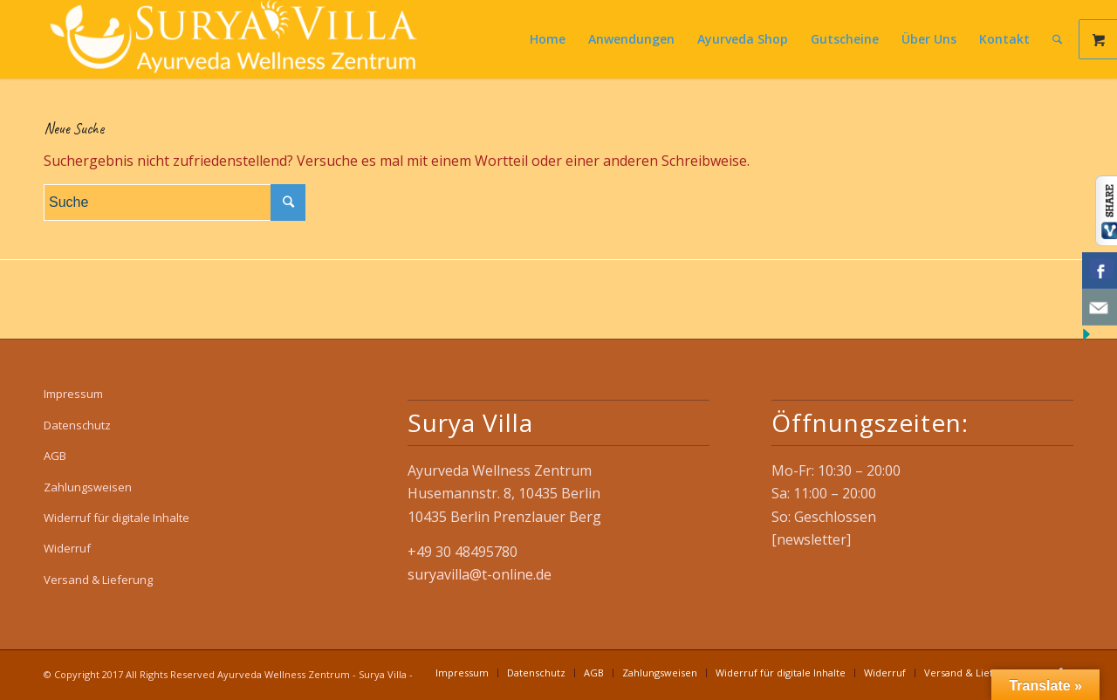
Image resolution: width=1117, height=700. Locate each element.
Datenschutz (77, 425)
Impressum (73, 393)
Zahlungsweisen (88, 487)
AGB (55, 455)
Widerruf (67, 548)
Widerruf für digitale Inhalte (116, 517)
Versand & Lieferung (98, 579)
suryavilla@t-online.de (480, 574)
